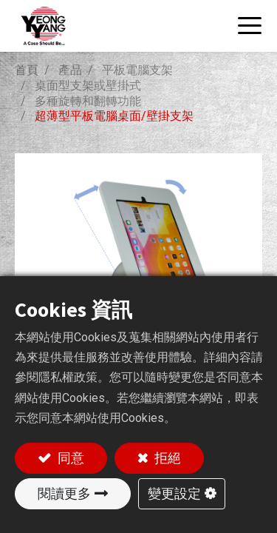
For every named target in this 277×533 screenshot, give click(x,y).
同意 (69, 457)
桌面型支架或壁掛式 (88, 85)
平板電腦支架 (137, 70)
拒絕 (166, 457)
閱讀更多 (64, 493)
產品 (70, 70)
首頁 (26, 70)
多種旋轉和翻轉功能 (88, 101)
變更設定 (174, 493)
